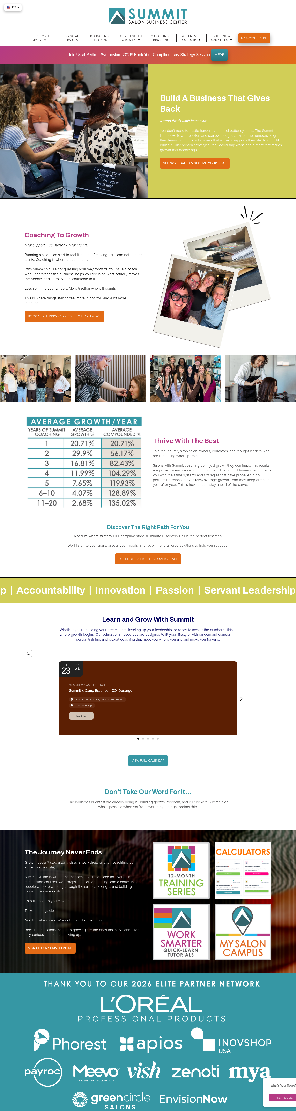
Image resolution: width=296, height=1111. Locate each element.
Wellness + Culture (191, 38)
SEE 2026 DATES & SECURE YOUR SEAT (194, 163)
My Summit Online (254, 38)
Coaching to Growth (131, 38)
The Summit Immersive (40, 38)
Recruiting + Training (101, 38)
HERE (219, 54)
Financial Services (70, 38)
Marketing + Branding (161, 38)
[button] (243, 698)
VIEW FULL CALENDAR (148, 760)
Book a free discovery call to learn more (64, 316)
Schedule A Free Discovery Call (148, 559)
